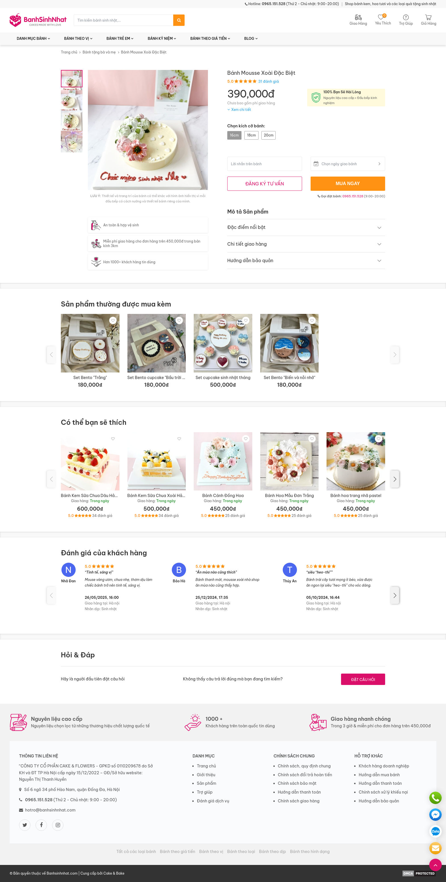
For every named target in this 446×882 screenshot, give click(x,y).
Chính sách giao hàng (299, 801)
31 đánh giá (268, 81)
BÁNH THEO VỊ (76, 38)
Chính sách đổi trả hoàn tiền (305, 774)
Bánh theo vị (211, 851)
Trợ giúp (205, 792)
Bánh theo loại (241, 851)
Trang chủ (69, 52)
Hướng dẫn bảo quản (379, 801)
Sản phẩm (206, 783)
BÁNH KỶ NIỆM (160, 38)
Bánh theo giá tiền (177, 851)
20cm (268, 135)
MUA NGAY (348, 183)
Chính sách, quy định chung (304, 766)
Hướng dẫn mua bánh (379, 774)
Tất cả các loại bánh (136, 851)
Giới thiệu (206, 774)
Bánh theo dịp (272, 851)
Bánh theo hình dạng (310, 851)
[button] (395, 479)
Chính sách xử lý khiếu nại (383, 792)
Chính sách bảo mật (297, 783)
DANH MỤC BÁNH (32, 38)
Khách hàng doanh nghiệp (384, 766)
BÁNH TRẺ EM (118, 38)
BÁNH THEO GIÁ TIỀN (208, 38)
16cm (234, 135)
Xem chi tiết (241, 109)
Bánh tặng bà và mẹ (98, 52)
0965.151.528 (352, 196)
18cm (251, 135)
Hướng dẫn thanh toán (299, 792)
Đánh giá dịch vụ (213, 801)
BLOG (249, 38)
